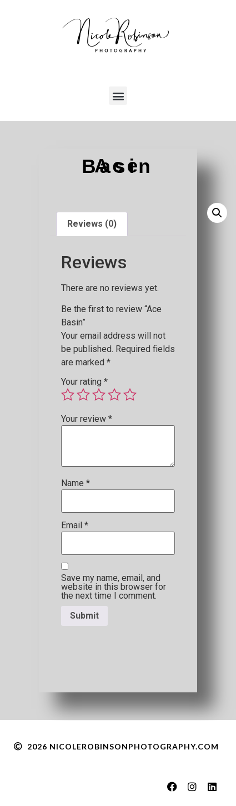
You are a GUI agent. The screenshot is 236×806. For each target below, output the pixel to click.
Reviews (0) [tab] (92, 223)
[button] (118, 95)
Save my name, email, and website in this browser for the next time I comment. (113, 587)
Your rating (84, 382)
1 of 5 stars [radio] (67, 394)
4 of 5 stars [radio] (114, 394)
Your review (86, 419)
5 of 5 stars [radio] (130, 394)
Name (75, 483)
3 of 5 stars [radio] (99, 394)
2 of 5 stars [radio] (83, 394)
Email (74, 525)
